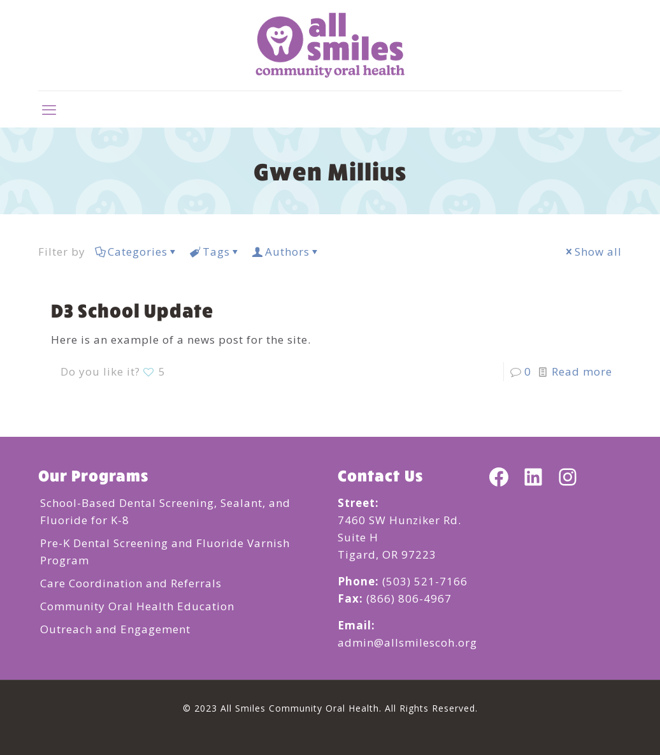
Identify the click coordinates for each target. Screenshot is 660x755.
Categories (136, 251)
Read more (582, 371)
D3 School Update (132, 310)
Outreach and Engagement (115, 629)
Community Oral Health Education (137, 606)
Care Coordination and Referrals (131, 583)
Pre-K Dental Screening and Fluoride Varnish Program (165, 552)
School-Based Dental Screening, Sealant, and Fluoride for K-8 (165, 511)
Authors (286, 251)
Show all (593, 251)
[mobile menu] (49, 109)
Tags (215, 251)
